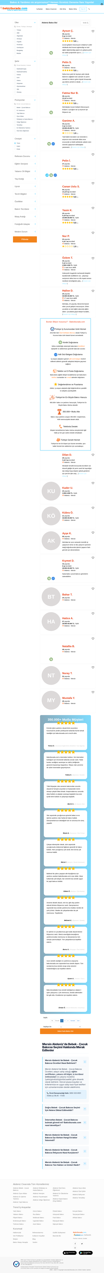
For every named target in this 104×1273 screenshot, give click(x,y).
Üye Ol (83, 9)
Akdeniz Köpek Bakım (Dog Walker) (60, 1200)
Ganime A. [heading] (68, 120)
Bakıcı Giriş (73, 9)
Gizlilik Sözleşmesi (59, 1232)
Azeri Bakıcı (37, 1224)
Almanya (19, 39)
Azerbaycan (20, 47)
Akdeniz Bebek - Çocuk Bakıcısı (21, 1189)
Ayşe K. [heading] (67, 533)
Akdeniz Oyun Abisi (79, 1188)
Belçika (19, 53)
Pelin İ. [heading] (66, 160)
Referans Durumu (22, 156)
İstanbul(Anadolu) (22, 72)
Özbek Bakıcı (57, 1211)
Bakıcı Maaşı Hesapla (20, 1242)
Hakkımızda (17, 1232)
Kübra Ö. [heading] (67, 512)
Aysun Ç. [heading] (67, 30)
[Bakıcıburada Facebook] (75, 1244)
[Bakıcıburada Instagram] (75, 1248)
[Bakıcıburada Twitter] (82, 1244)
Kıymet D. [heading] (68, 560)
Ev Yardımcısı (21, 110)
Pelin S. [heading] (67, 62)
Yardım (34, 1242)
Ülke (17, 22)
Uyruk (17, 186)
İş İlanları (40, 9)
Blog (33, 1239)
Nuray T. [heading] (67, 673)
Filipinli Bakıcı (17, 1217)
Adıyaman (20, 83)
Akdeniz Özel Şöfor (79, 1191)
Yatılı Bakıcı (17, 1211)
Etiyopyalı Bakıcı (58, 1221)
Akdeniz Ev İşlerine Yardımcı (19, 1198)
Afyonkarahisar (21, 86)
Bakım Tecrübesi (22, 209)
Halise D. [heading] (67, 290)
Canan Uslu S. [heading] (71, 186)
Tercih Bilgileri (21, 194)
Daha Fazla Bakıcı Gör (65, 1031)
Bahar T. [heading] (67, 594)
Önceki (57, 1020)
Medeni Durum (21, 232)
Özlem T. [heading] (67, 257)
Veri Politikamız (18, 1236)
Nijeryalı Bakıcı (58, 1224)
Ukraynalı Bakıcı (58, 1214)
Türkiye (19, 30)
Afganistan (20, 36)
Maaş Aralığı (20, 217)
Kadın (18, 146)
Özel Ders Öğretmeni (23, 131)
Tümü (18, 143)
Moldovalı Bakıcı (38, 1217)
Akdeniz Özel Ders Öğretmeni (59, 1189)
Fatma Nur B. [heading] (70, 92)
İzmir (18, 77)
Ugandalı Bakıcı (38, 1221)
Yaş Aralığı (19, 179)
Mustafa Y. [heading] (68, 698)
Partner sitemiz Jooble (80, 1238)
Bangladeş (20, 50)
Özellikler (19, 201)
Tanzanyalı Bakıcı (79, 1214)
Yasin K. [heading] (67, 210)
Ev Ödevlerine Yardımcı (23, 128)
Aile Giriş (63, 9)
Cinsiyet (18, 139)
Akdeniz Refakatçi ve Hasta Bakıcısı (40, 1189)
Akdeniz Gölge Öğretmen (41, 1200)
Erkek (18, 149)
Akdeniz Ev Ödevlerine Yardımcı (60, 1194)
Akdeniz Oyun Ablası (20, 1193)
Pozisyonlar (20, 100)
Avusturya (20, 44)
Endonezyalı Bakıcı (19, 1221)
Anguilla (19, 41)
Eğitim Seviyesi (21, 164)
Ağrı (18, 89)
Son (78, 1020)
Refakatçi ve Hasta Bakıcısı (25, 119)
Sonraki (72, 1020)
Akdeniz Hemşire (38, 1193)
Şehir (17, 61)
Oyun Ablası (20, 116)
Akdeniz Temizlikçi (79, 1198)
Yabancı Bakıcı (18, 1214)
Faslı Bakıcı (57, 1217)
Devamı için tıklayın (78, 147)
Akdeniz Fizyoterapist (40, 1197)
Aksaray (19, 92)
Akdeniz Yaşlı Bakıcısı (20, 1202)
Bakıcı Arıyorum (51, 9)
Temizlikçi (19, 125)
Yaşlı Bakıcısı (21, 113)
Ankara (19, 74)
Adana (19, 80)
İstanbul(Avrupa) (21, 69)
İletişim (15, 1239)
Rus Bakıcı (36, 1214)
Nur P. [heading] (66, 236)
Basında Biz (57, 1236)
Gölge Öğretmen (21, 122)
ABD (18, 33)
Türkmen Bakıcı (18, 1224)
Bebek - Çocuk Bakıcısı (23, 107)
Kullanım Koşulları (38, 1236)
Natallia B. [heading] (68, 646)
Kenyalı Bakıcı (77, 1211)
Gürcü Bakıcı (37, 1211)
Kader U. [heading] (67, 487)
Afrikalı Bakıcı (77, 1217)
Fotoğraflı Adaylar (22, 224)
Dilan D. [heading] (67, 454)
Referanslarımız (37, 1232)
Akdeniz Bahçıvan (79, 1194)
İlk (52, 1020)
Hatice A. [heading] (67, 618)
